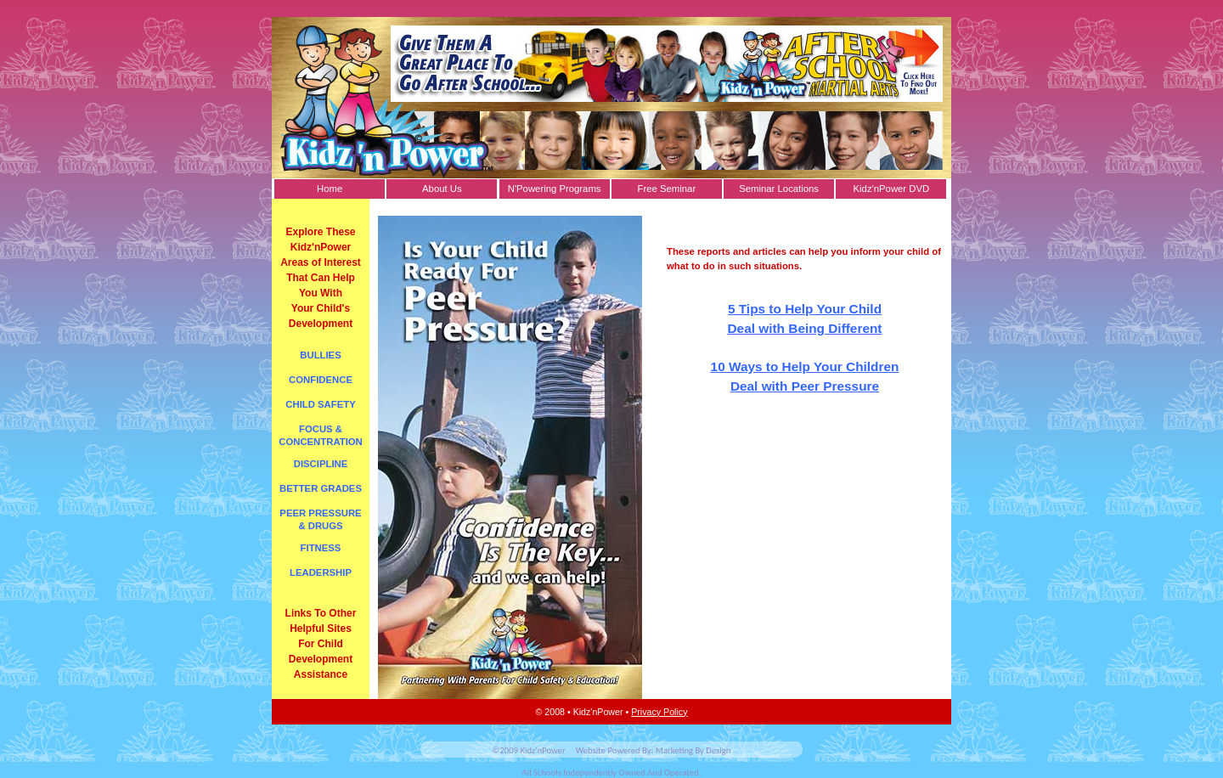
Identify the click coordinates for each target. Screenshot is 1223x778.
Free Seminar (667, 188)
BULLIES (320, 355)
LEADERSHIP (321, 572)
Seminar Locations (779, 188)
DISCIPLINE (321, 464)
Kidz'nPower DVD (892, 188)
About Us (442, 188)
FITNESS (321, 548)
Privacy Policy (659, 712)
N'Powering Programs (554, 188)
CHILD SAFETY (320, 404)
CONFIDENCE (320, 380)
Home (329, 188)
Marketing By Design (693, 750)
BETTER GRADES (320, 488)
